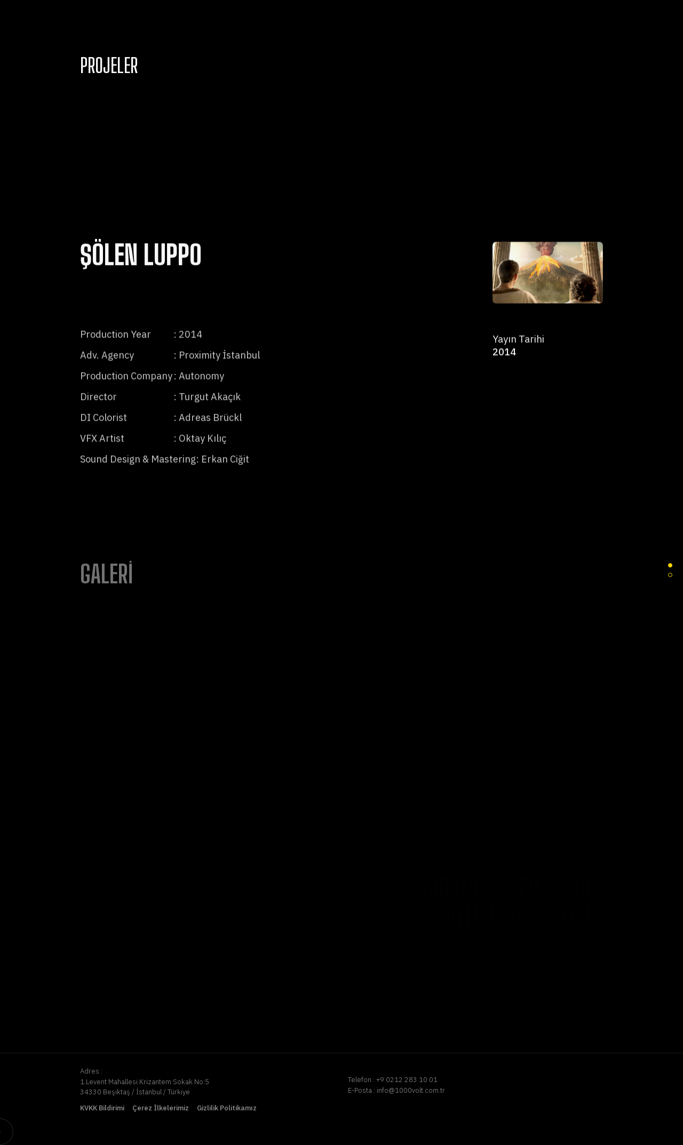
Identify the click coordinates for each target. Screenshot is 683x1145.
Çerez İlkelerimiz (160, 1107)
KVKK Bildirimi (102, 1107)
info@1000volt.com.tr (411, 1090)
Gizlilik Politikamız (227, 1107)
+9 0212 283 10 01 (407, 1079)
